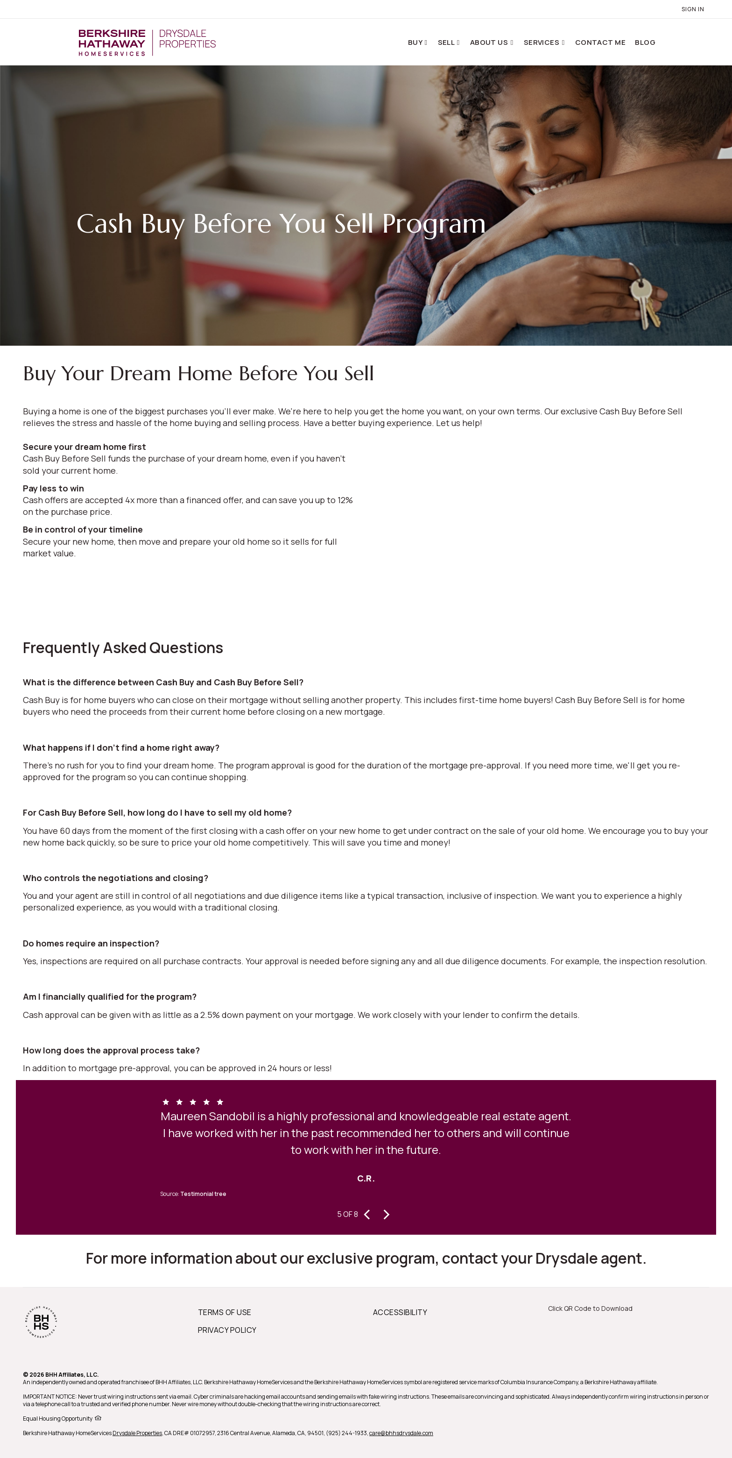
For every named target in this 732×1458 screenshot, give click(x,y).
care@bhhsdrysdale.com (401, 1433)
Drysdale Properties (137, 1433)
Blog (645, 42)
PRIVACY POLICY (227, 1330)
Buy (416, 42)
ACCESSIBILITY (400, 1312)
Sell (447, 42)
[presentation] (367, 1213)
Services (542, 42)
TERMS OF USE (225, 1312)
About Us (490, 42)
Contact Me (600, 42)
